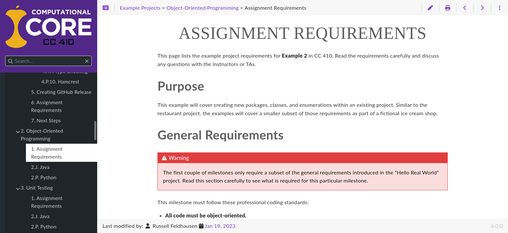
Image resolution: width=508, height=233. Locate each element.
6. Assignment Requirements (47, 106)
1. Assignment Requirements (47, 153)
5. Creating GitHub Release (61, 92)
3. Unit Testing (37, 188)
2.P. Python (43, 177)
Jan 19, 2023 (220, 226)
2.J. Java (40, 167)
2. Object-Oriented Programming (42, 134)
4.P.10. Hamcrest (60, 81)
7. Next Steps (46, 120)
